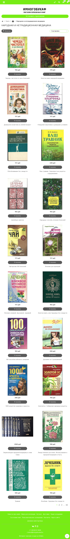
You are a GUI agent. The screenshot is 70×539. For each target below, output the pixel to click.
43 (67, 505)
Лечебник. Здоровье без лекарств (52, 501)
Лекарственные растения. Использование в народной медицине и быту (52, 454)
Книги (7, 21)
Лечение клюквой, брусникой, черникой (17, 313)
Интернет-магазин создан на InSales (31, 536)
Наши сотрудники (56, 514)
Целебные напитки (17, 220)
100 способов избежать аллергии (17, 359)
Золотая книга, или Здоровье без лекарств (52, 313)
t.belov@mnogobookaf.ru (35, 532)
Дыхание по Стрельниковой (52, 359)
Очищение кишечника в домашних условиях (52, 125)
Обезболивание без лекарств (17, 171)
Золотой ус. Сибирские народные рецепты (52, 406)
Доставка (46, 514)
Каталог (39, 514)
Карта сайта (55, 518)
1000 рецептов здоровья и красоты (17, 406)
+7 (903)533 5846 (35, 530)
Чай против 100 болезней (17, 266)
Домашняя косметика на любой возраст (17, 125)
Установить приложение (35, 16)
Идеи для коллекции (28, 514)
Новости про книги (14, 514)
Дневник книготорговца (35, 521)
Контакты (47, 518)
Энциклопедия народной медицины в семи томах (17, 454)
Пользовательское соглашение (32, 518)
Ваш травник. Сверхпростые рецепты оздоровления (52, 172)
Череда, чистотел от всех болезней (17, 78)
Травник (17, 501)
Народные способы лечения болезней (52, 220)
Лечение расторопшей (52, 266)
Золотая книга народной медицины (52, 78)
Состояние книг (15, 518)
